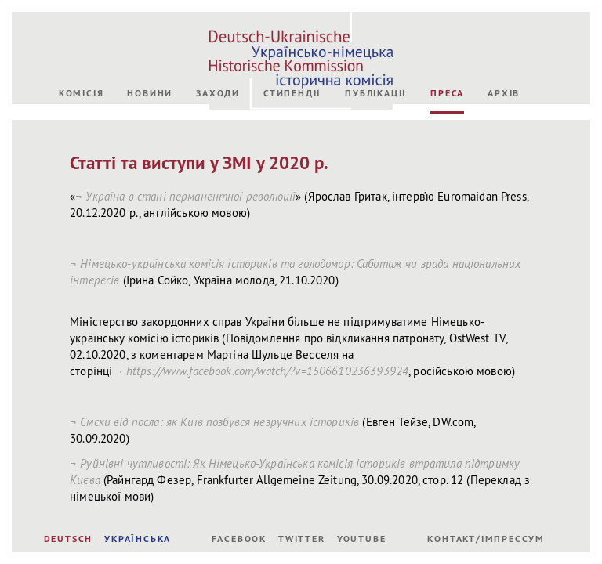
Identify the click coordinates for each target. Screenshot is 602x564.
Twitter (301, 539)
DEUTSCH (68, 539)
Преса (447, 216)
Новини (149, 216)
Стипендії (292, 216)
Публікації (376, 216)
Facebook (239, 539)
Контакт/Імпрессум (486, 539)
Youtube (361, 539)
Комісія (81, 216)
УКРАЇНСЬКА (137, 539)
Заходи (218, 216)
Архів (504, 216)
